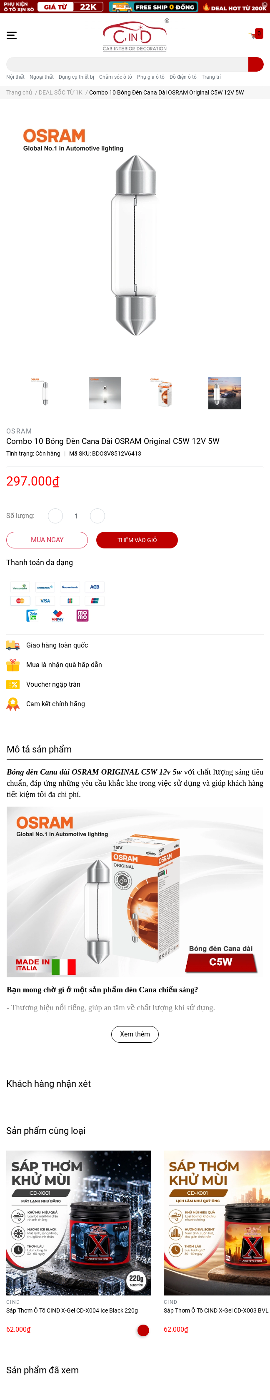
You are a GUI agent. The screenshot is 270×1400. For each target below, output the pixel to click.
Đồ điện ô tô (183, 77)
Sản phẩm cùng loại (45, 1130)
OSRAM (19, 431)
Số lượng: (20, 516)
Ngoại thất (42, 77)
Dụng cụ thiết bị (76, 77)
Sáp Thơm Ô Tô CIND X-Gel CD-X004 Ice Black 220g (72, 1310)
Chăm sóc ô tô (115, 77)
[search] (256, 64)
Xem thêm (135, 1034)
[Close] (265, 4)
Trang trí (211, 77)
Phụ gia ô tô (151, 77)
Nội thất (15, 77)
